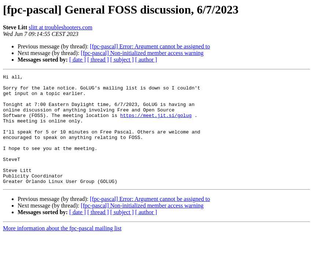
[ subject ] (122, 59)
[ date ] (77, 59)
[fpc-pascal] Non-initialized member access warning (142, 53)
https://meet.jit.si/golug (156, 124)
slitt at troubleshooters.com (60, 27)
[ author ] (146, 59)
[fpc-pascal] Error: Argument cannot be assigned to (150, 46)
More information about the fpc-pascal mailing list (62, 250)
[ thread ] (98, 59)
